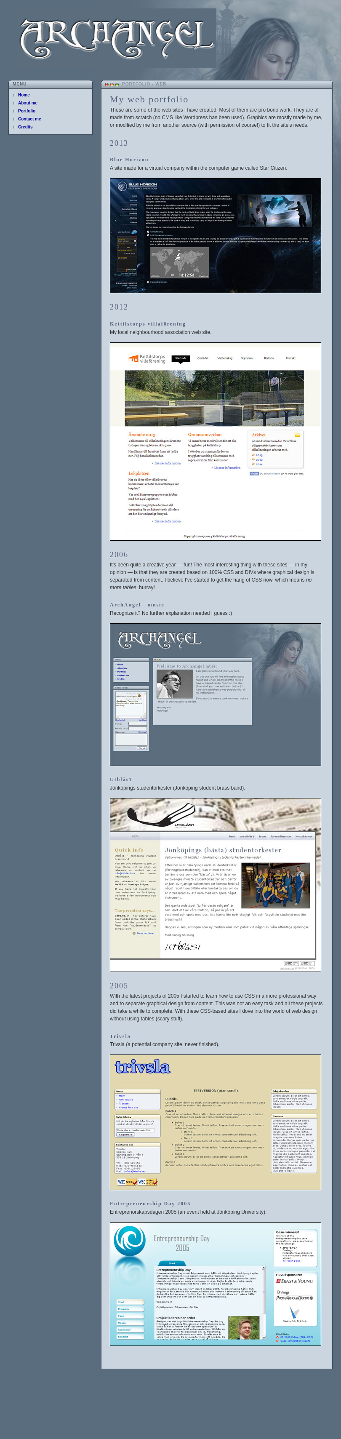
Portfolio (26, 111)
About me (27, 103)
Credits (25, 127)
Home (24, 95)
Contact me (29, 119)
